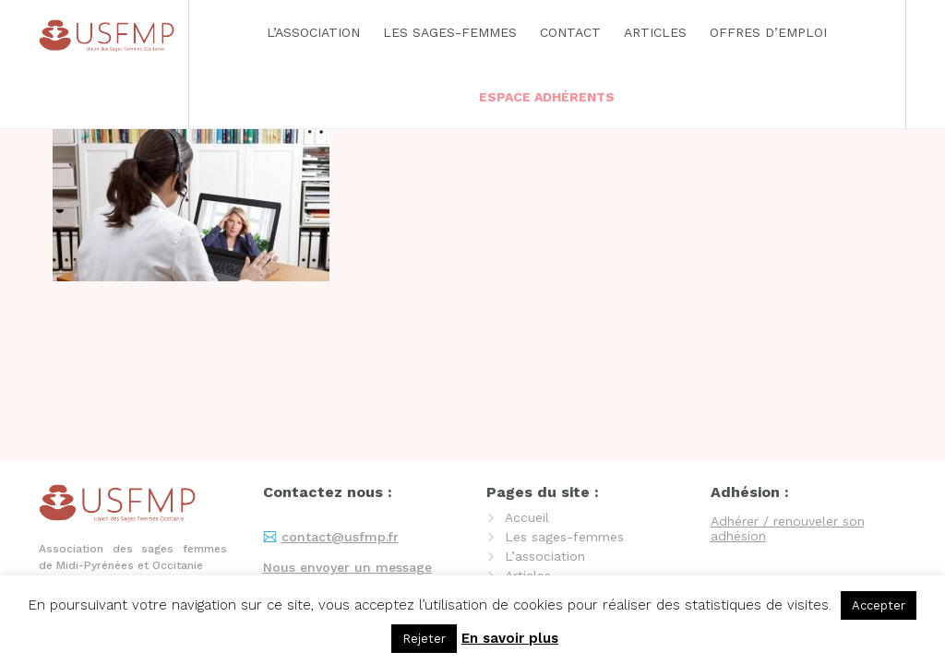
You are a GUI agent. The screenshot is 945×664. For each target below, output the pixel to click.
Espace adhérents (547, 96)
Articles (655, 32)
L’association (313, 32)
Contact (570, 32)
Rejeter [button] (424, 639)
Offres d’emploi (768, 32)
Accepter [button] (878, 605)
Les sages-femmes (450, 32)
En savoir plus (509, 638)
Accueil (527, 517)
